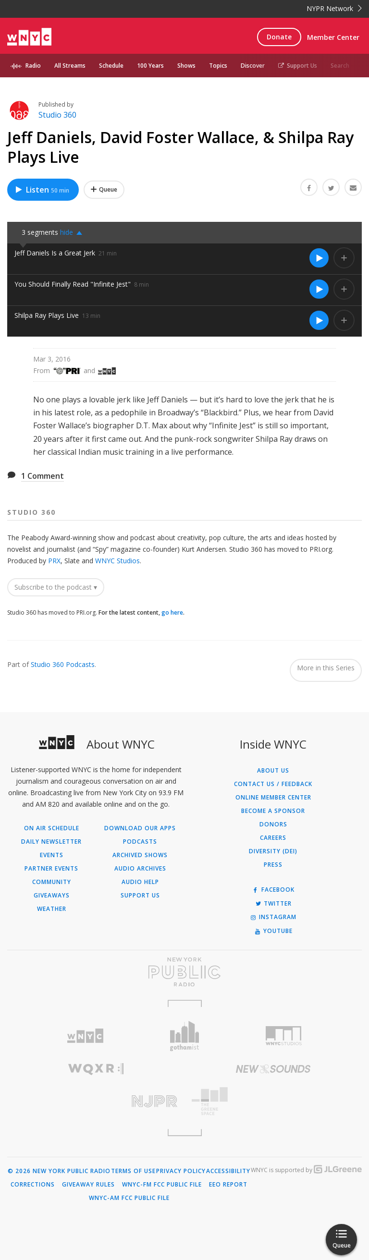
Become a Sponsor (273, 811)
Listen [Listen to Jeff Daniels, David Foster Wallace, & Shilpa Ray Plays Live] (41, 189)
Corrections (33, 1184)
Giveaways (52, 895)
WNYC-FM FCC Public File (162, 1184)
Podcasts (140, 842)
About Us (273, 771)
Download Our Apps (140, 828)
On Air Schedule (51, 828)
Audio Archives (140, 869)
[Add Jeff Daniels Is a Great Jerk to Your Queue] (344, 257)
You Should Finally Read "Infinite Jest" (72, 284)
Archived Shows (140, 855)
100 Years (150, 65)
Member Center (333, 37)
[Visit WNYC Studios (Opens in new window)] (283, 1035)
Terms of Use (133, 1171)
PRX (54, 560)
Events (51, 855)
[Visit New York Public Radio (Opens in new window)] (184, 971)
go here (172, 612)
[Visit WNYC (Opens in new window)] (85, 1036)
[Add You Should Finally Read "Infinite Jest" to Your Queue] (344, 289)
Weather (51, 909)
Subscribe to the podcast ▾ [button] (55, 587)
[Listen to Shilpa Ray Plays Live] (319, 320)
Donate (279, 36)
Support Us (297, 65)
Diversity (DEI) (273, 851)
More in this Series (326, 667)
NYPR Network (334, 8)
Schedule (111, 65)
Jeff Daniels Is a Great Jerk (54, 252)
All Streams (70, 65)
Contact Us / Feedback (273, 784)
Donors (273, 824)
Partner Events (51, 869)
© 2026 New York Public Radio (59, 1171)
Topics (218, 65)
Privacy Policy (181, 1171)
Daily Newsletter (51, 842)
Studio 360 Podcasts (63, 664)
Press (273, 865)
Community (51, 882)
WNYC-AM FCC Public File (129, 1198)
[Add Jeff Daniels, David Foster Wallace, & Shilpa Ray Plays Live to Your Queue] (104, 190)
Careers (273, 838)
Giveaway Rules (88, 1184)
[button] (73, 232)
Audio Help (140, 882)
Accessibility (228, 1171)
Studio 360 (57, 114)
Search (340, 65)
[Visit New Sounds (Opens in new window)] (273, 1069)
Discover (253, 65)
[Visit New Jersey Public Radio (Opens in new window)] (95, 1101)
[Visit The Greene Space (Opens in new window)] (273, 1101)
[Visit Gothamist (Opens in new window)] (184, 1036)
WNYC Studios (117, 560)
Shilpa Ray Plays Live (46, 315)
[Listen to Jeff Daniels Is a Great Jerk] (319, 257)
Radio (33, 65)
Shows (186, 65)
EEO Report (228, 1184)
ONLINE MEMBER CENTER (273, 797)
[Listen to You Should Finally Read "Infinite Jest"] (319, 289)
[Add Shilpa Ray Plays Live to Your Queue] (344, 320)
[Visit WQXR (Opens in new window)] (95, 1069)
